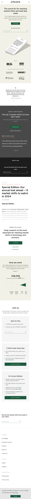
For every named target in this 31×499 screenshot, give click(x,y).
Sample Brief (15, 247)
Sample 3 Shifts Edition (15, 130)
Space (6, 137)
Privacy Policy (5, 476)
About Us (15, 271)
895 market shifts (10, 359)
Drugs (3, 137)
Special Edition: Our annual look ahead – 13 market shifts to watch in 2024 (15, 192)
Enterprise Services (7, 442)
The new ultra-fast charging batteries (12, 146)
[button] (2, 1)
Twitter (4, 463)
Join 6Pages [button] (15, 23)
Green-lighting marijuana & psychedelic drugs (14, 141)
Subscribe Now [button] (15, 127)
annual (14, 209)
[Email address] (10, 421)
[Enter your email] (14, 30)
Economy (4, 184)
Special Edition (10, 184)
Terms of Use (5, 480)
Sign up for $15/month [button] (15, 364)
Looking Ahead (17, 184)
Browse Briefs (15, 249)
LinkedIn (4, 466)
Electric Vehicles (12, 137)
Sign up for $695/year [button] (15, 397)
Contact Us (4, 453)
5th (11, 209)
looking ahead (20, 209)
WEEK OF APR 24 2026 (8, 136)
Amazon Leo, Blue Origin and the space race (14, 144)
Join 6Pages (5, 438)
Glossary (4, 446)
